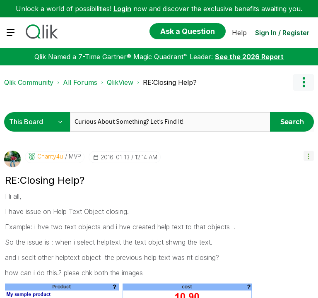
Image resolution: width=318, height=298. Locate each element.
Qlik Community (28, 82)
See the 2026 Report (249, 57)
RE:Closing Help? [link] (170, 82)
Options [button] (303, 82)
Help (239, 33)
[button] (309, 156)
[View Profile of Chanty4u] (50, 156)
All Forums (80, 82)
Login (122, 9)
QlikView (120, 82)
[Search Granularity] (38, 122)
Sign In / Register (282, 33)
